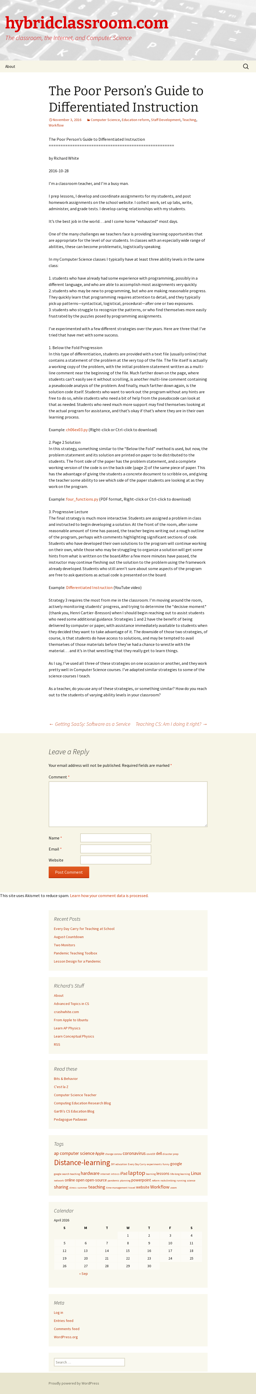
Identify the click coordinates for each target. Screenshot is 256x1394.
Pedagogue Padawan (70, 1119)
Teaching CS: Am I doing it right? (171, 724)
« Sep (83, 1273)
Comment (59, 776)
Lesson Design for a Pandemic (77, 961)
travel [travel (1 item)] (131, 1187)
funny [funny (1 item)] (166, 1164)
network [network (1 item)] (59, 1180)
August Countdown (69, 936)
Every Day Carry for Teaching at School (84, 928)
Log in (58, 1312)
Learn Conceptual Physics (74, 1036)
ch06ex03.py (77, 429)
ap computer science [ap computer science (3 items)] (74, 1153)
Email (55, 849)
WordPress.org (66, 1337)
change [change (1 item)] (109, 1154)
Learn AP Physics (67, 1028)
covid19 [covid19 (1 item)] (151, 1154)
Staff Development (165, 119)
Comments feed (66, 1328)
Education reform (135, 119)
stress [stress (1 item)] (73, 1187)
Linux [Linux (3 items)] (196, 1173)
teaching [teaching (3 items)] (96, 1187)
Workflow (56, 125)
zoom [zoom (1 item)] (173, 1187)
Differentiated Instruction (89, 587)
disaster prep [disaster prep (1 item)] (170, 1154)
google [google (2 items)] (176, 1163)
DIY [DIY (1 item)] (113, 1164)
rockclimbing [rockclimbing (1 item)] (168, 1180)
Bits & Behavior (66, 1078)
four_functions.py (82, 499)
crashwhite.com (66, 1011)
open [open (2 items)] (80, 1179)
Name (55, 838)
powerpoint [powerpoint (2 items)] (141, 1179)
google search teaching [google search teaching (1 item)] (67, 1174)
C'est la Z (61, 1086)
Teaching (189, 119)
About (10, 66)
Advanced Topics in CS (71, 1003)
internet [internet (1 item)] (105, 1174)
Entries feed (63, 1320)
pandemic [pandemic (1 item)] (113, 1180)
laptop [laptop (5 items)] (136, 1172)
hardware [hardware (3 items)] (90, 1173)
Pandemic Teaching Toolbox (75, 953)
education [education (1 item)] (121, 1164)
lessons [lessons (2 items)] (163, 1173)
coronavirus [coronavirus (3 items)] (134, 1153)
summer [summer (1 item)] (82, 1187)
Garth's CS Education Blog (74, 1111)
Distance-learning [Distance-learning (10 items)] (82, 1162)
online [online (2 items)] (70, 1179)
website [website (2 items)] (142, 1187)
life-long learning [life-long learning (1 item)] (180, 1174)
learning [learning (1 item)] (151, 1174)
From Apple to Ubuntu (71, 1020)
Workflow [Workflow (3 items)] (159, 1187)
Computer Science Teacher (75, 1095)
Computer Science (105, 119)
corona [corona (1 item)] (118, 1154)
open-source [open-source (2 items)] (96, 1179)
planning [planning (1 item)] (125, 1180)
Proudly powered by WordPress (74, 1383)
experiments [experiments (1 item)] (154, 1164)
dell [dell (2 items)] (159, 1153)
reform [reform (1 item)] (156, 1180)
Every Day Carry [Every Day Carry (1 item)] (137, 1164)
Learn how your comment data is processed (109, 895)
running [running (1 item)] (181, 1180)
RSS (57, 1044)
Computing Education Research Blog (82, 1103)
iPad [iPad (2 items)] (123, 1173)
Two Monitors (64, 945)
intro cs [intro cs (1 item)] (115, 1174)
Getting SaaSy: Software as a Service (89, 724)
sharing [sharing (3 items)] (61, 1187)
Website (56, 860)
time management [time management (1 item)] (117, 1187)
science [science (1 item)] (191, 1180)
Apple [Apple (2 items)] (99, 1153)
